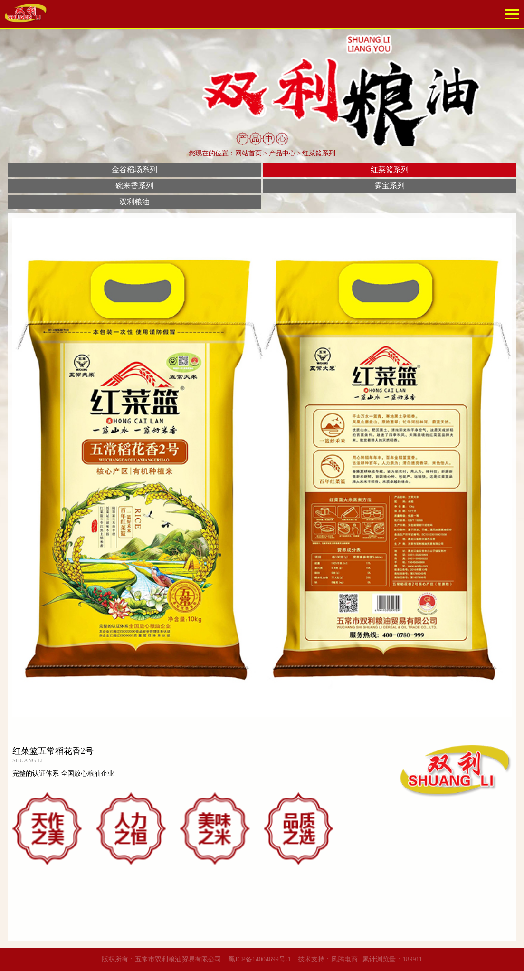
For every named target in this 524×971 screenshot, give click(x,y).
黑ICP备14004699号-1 (260, 959)
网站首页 (248, 153)
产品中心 (282, 153)
